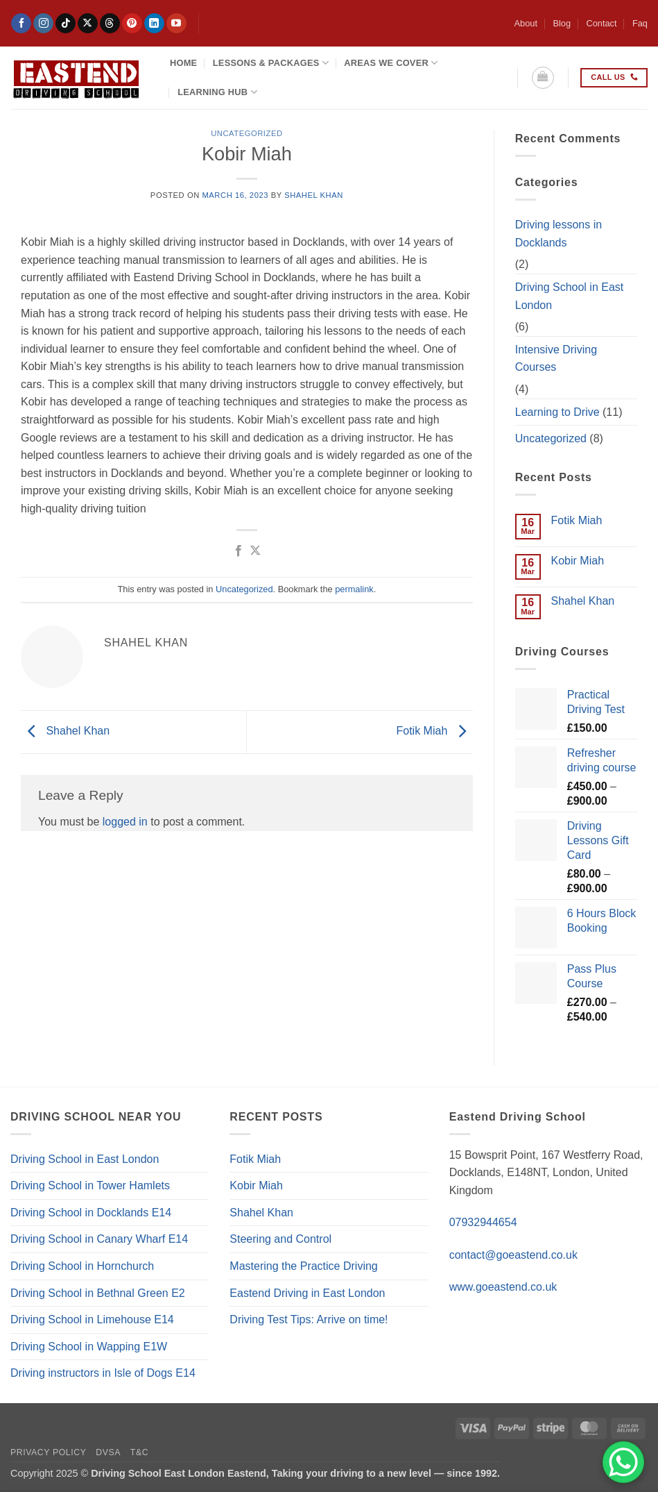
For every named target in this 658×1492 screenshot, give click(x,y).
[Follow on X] (88, 23)
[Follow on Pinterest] (132, 23)
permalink (354, 589)
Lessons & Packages (271, 62)
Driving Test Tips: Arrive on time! (309, 1319)
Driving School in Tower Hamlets (90, 1185)
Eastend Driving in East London (307, 1293)
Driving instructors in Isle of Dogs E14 (103, 1373)
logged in (125, 822)
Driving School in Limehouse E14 (92, 1319)
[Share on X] (255, 551)
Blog (562, 23)
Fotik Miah (435, 731)
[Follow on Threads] (110, 23)
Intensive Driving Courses (556, 359)
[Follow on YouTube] (176, 23)
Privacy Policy (48, 1452)
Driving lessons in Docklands (558, 234)
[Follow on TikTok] (65, 23)
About (525, 23)
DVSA (108, 1452)
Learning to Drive (557, 412)
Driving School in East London (569, 296)
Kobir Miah (577, 561)
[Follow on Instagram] (43, 23)
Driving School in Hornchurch (82, 1266)
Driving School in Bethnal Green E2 (97, 1293)
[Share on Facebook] (237, 551)
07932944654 (483, 1222)
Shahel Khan (313, 195)
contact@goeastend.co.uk (513, 1255)
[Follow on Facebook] (21, 23)
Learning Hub (217, 92)
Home (183, 63)
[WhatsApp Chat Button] (623, 1462)
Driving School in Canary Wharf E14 (99, 1239)
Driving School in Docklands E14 (90, 1212)
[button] (543, 78)
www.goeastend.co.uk (503, 1287)
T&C (139, 1452)
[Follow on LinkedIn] (154, 23)
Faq (640, 23)
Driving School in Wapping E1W (88, 1346)
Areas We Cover (391, 62)
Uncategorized (246, 133)
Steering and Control (280, 1239)
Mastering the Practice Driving (303, 1266)
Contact (601, 23)
